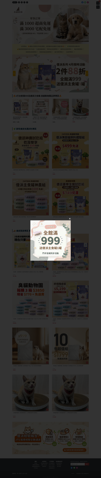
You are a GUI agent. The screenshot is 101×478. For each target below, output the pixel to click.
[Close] (69, 218)
